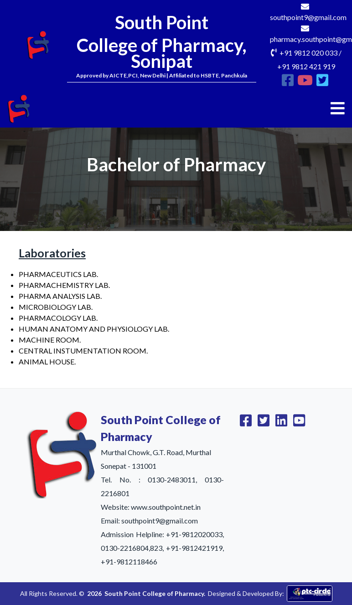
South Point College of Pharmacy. (154, 593)
